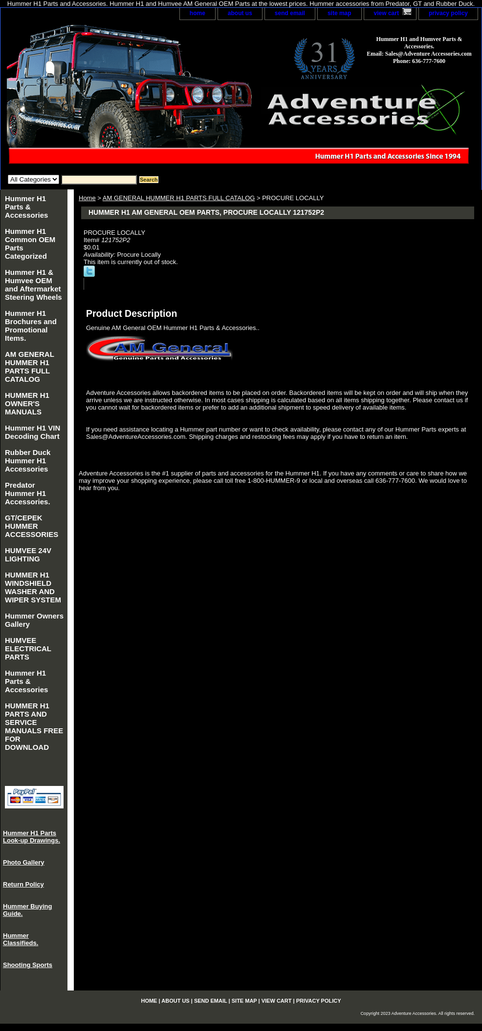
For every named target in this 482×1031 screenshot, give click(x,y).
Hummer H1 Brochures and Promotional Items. (31, 325)
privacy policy (448, 13)
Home (87, 198)
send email (290, 13)
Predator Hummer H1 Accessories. (27, 493)
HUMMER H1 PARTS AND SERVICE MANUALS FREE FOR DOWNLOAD (34, 726)
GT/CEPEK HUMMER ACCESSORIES (31, 526)
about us (240, 13)
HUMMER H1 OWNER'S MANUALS (27, 403)
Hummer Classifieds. (20, 939)
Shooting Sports (27, 965)
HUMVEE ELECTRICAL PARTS (28, 648)
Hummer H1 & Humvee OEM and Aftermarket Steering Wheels (33, 284)
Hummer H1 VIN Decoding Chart (32, 432)
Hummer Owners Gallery (34, 620)
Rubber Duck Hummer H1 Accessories (27, 460)
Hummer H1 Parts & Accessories (26, 206)
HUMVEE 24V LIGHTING (28, 554)
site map (339, 13)
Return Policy (23, 884)
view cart (386, 13)
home (197, 13)
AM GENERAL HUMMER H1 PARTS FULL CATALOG (179, 198)
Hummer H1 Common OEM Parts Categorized (30, 243)
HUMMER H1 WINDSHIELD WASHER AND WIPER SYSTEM (33, 587)
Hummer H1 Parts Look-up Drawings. (31, 836)
